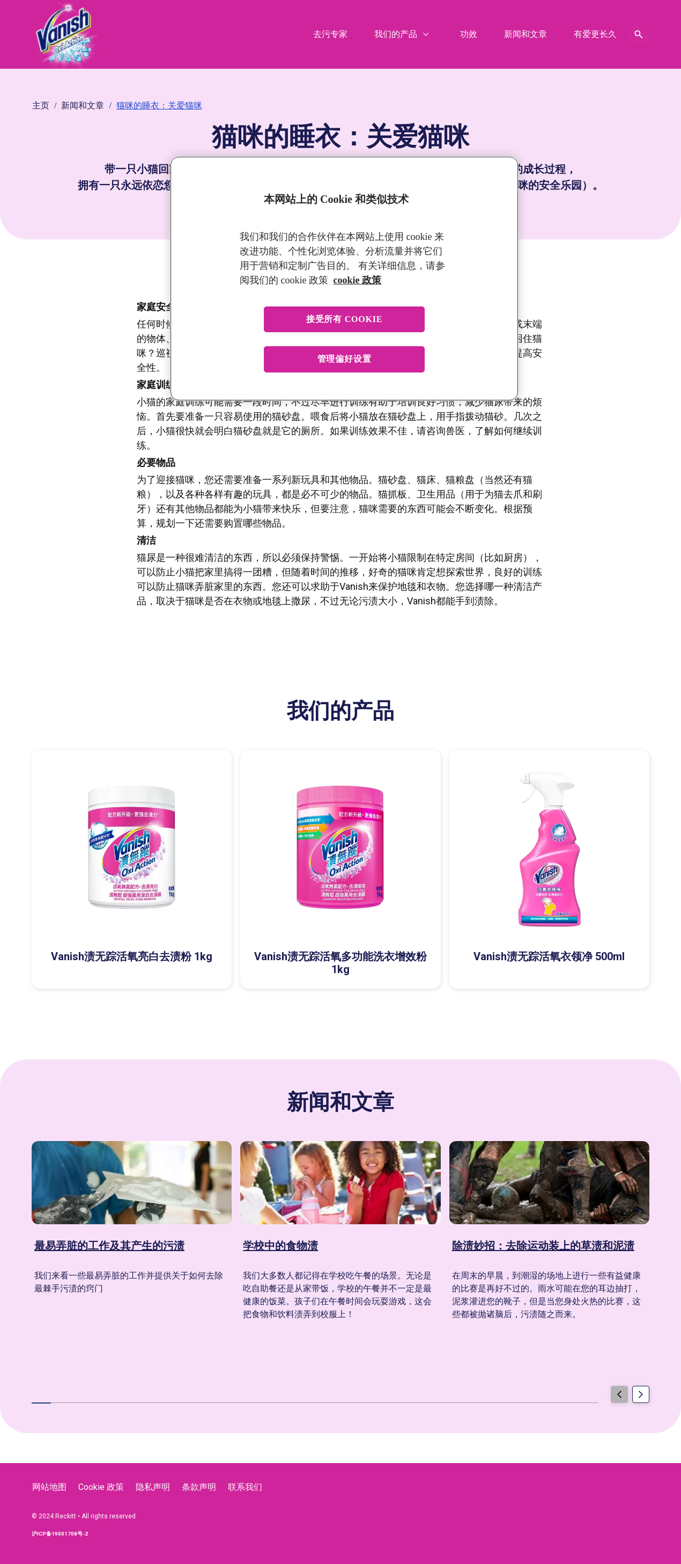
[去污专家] (330, 34)
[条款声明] (199, 1487)
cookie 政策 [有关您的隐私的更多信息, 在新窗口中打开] (357, 280)
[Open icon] (638, 34)
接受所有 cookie (344, 319)
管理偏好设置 (344, 358)
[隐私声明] (153, 1487)
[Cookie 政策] (101, 1487)
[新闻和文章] (525, 34)
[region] (344, 278)
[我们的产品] (396, 34)
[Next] (640, 1394)
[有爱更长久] (595, 34)
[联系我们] (245, 1487)
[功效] (469, 34)
